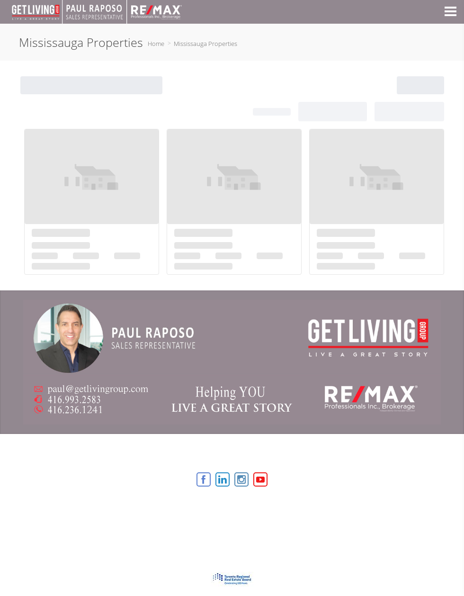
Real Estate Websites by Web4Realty (211, 505)
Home (156, 43)
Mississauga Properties (205, 43)
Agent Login (289, 505)
